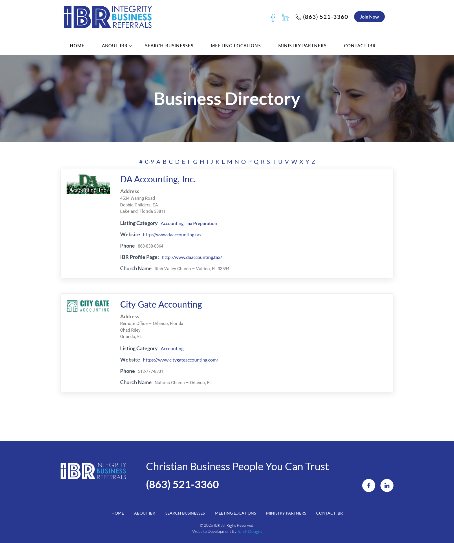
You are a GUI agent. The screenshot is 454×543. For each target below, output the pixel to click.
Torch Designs (249, 531)
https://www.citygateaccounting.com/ (180, 359)
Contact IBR (360, 45)
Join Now (369, 16)
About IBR (115, 45)
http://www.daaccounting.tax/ (192, 257)
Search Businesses (169, 45)
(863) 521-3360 (322, 16)
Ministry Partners (302, 45)
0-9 (149, 161)
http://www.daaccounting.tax (172, 234)
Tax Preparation (201, 223)
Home (77, 45)
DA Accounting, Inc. (158, 179)
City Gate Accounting (161, 304)
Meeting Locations (236, 45)
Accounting (172, 223)
